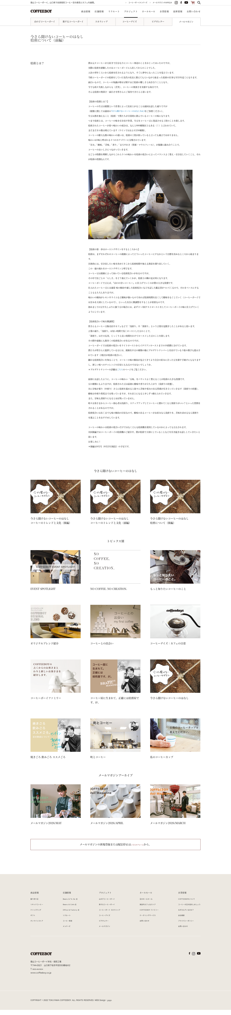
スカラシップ (101, 22)
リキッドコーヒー (38, 909)
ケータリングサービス (144, 920)
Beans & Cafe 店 (68, 909)
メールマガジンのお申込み (162, 2)
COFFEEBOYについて (182, 904)
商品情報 (36, 894)
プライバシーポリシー (181, 926)
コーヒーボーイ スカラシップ (108, 915)
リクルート (64, 920)
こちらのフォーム (137, 844)
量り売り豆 (35, 904)
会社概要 (175, 920)
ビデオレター (158, 22)
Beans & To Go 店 (69, 904)
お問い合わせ (140, 926)
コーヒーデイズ (129, 22)
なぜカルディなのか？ (181, 915)
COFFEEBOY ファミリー (146, 915)
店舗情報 (64, 894)
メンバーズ (64, 931)
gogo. (109, 1005)
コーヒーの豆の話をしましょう (186, 909)
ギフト (33, 920)
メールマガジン (186, 22)
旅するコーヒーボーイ (73, 22)
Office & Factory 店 (70, 915)
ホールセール (142, 894)
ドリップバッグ (37, 915)
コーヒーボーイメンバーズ (137, 2)
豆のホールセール (142, 904)
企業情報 (176, 894)
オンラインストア (38, 926)
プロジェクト (102, 894)
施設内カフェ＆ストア (144, 909)
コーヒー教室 (65, 926)
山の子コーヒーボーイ (44, 22)
